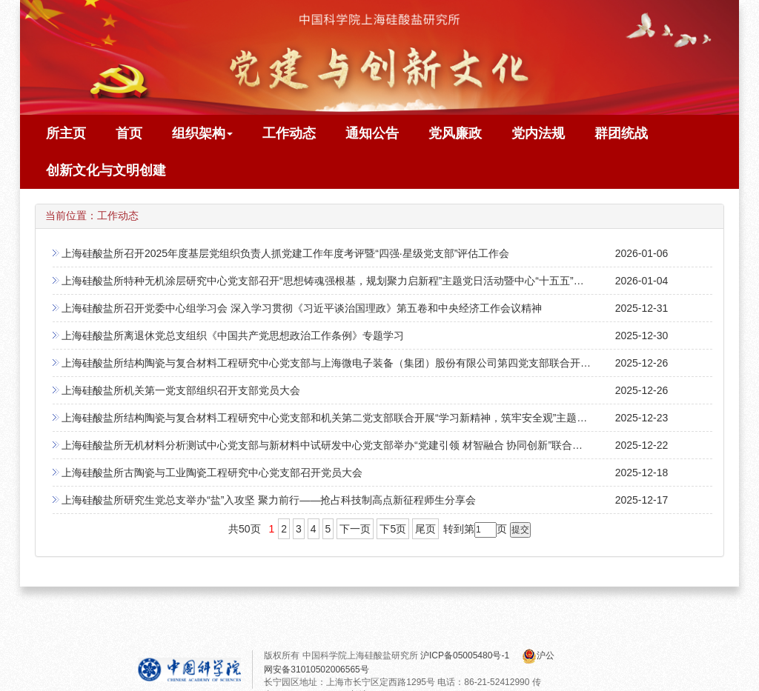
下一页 (355, 529)
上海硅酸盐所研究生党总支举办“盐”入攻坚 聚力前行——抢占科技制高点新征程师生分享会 (269, 500)
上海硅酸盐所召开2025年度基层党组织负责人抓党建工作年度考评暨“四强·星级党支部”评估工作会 (285, 253)
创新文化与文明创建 (106, 170)
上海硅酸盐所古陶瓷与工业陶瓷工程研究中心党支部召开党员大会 (212, 472)
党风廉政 (455, 133)
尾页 (425, 529)
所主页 (66, 133)
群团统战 (621, 133)
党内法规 (538, 133)
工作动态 (289, 133)
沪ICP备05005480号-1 (465, 655)
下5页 (393, 529)
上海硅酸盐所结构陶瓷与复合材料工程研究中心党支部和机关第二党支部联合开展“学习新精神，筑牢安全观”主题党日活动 (340, 418)
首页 (129, 133)
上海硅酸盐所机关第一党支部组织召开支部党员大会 (181, 390)
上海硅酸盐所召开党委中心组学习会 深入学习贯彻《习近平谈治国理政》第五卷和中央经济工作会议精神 (302, 308)
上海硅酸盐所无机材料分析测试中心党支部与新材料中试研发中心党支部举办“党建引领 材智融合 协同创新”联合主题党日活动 (348, 445)
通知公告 (372, 133)
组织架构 (202, 133)
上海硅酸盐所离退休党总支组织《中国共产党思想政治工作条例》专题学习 (233, 335)
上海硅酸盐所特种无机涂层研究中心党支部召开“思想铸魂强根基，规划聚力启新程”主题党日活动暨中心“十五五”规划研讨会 (344, 281)
